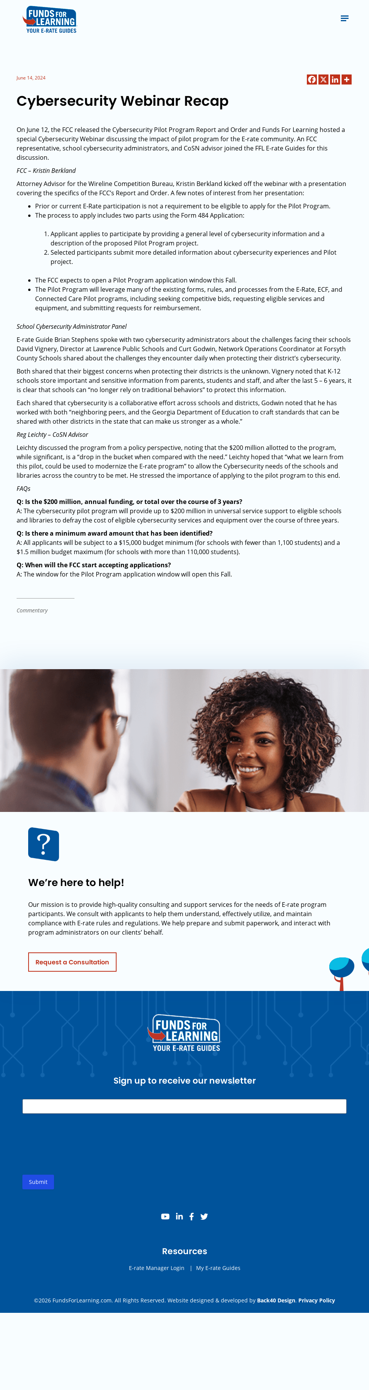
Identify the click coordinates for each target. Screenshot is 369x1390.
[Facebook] (312, 79)
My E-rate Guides (218, 1271)
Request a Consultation (72, 965)
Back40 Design (276, 1300)
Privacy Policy (316, 1300)
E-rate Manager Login (156, 1271)
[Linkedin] (335, 79)
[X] (323, 79)
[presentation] (81, 1154)
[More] (347, 79)
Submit (38, 1185)
